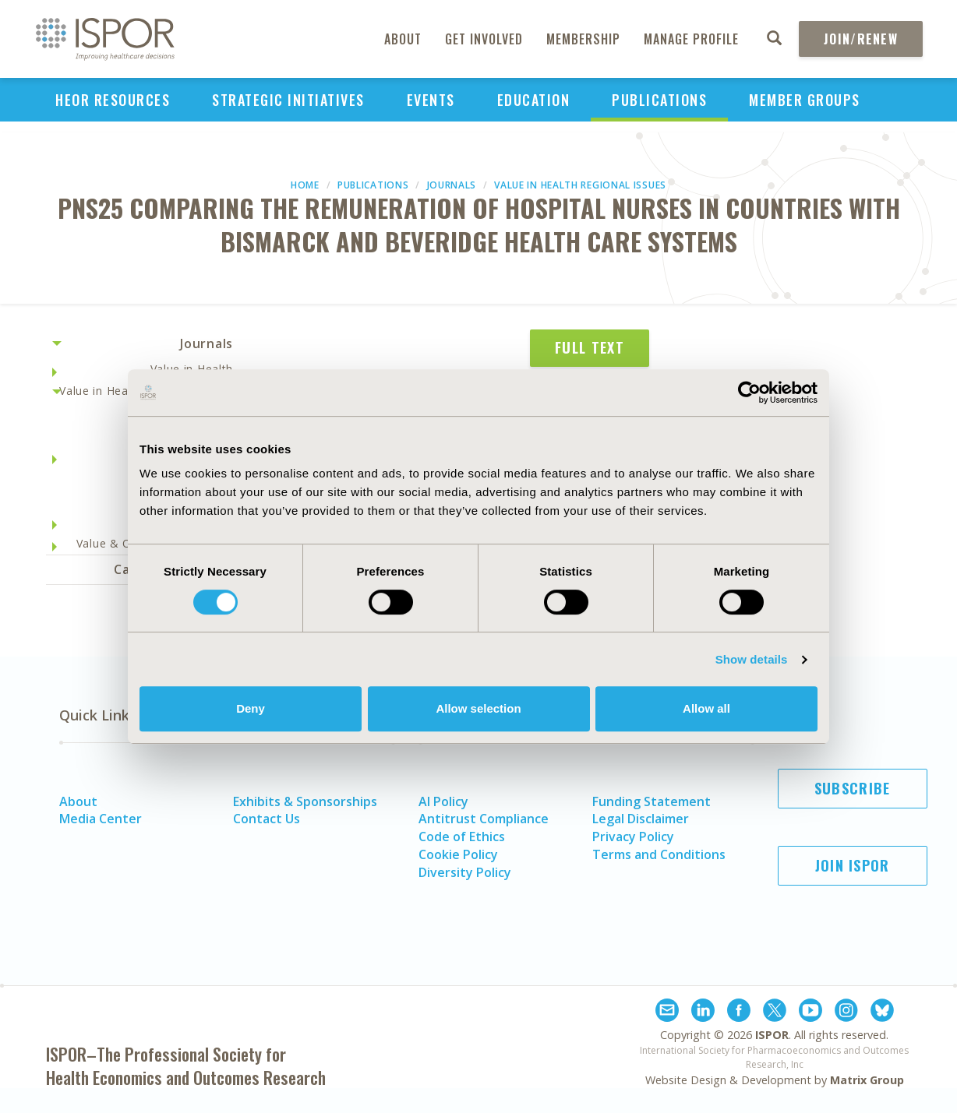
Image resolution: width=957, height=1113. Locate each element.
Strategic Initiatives (288, 100)
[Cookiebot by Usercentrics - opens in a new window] (749, 392)
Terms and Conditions (659, 854)
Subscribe (852, 788)
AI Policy (443, 801)
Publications (659, 100)
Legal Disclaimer (640, 818)
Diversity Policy (464, 872)
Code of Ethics (461, 836)
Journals (452, 185)
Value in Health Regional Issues (580, 185)
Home (305, 185)
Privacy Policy (633, 836)
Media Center (100, 818)
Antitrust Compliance (483, 818)
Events (431, 100)
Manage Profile (691, 39)
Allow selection (478, 708)
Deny (250, 708)
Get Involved (484, 39)
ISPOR (772, 1034)
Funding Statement (651, 801)
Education (533, 100)
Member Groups (804, 100)
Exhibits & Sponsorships (305, 801)
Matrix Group (867, 1079)
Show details (751, 659)
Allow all (706, 708)
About (403, 39)
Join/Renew (861, 39)
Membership (583, 39)
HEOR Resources (112, 100)
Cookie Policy (458, 854)
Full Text (589, 347)
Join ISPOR (852, 865)
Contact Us (266, 818)
